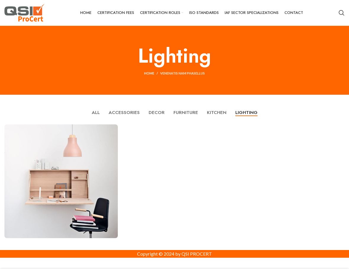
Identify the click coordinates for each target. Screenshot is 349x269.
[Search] (342, 15)
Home (149, 78)
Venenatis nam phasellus (182, 78)
